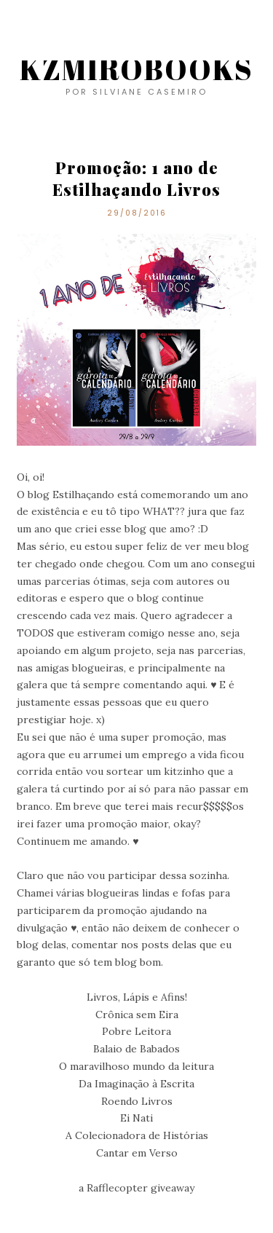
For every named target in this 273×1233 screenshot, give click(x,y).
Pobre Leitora (136, 1031)
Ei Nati (136, 1117)
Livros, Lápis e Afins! (137, 997)
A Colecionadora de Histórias (137, 1135)
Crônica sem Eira (136, 1014)
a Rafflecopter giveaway (136, 1187)
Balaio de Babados (136, 1048)
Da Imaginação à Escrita (136, 1083)
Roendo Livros (137, 1101)
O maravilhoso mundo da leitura (136, 1066)
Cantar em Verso (137, 1152)
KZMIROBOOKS (136, 69)
